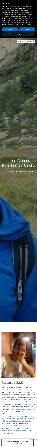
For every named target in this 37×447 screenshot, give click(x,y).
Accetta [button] (27, 29)
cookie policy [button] (28, 12)
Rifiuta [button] (10, 29)
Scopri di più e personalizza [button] (18, 34)
